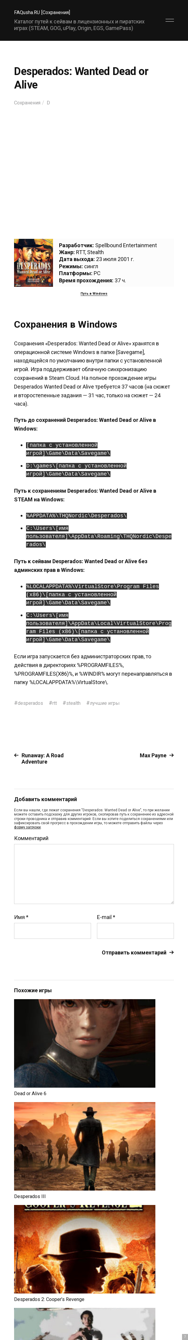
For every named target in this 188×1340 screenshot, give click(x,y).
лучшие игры (112, 703)
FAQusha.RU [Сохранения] (45, 12)
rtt (58, 703)
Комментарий (31, 838)
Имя (21, 917)
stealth (78, 703)
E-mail (106, 917)
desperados (32, 703)
